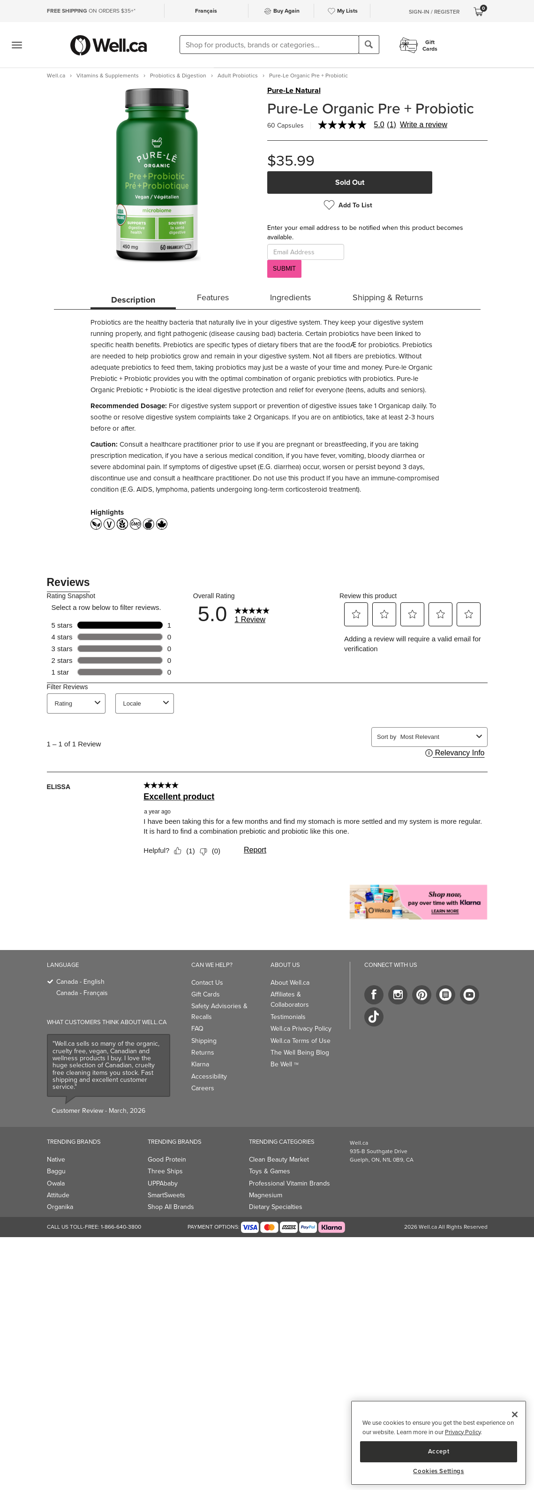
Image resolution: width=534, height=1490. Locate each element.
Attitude (58, 1195)
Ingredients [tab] (290, 297)
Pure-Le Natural (294, 90)
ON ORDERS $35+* (91, 11)
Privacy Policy (463, 1432)
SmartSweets (166, 1195)
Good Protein (167, 1159)
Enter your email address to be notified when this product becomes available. (365, 232)
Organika (60, 1207)
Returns (202, 1052)
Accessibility (209, 1076)
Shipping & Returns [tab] (388, 297)
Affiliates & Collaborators (290, 999)
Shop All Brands (171, 1207)
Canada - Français (82, 993)
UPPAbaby (163, 1183)
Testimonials (288, 1017)
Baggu (56, 1171)
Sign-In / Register (434, 12)
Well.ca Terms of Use (301, 1041)
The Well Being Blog (300, 1052)
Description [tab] (133, 300)
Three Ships (165, 1171)
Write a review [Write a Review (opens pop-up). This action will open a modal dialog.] (423, 125)
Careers (202, 1088)
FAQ (197, 1029)
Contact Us (207, 983)
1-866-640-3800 (121, 1227)
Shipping (204, 1041)
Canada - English (80, 982)
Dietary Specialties (275, 1207)
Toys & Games (269, 1171)
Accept (439, 1451)
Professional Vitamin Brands (289, 1183)
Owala (56, 1183)
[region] (438, 1442)
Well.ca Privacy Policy (301, 1029)
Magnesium (265, 1195)
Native (56, 1159)
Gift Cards (205, 994)
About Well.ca (290, 983)
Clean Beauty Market (279, 1159)
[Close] (514, 1414)
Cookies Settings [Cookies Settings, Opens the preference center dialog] (438, 1471)
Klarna (200, 1064)
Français (206, 11)
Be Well (285, 1064)
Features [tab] (213, 297)
